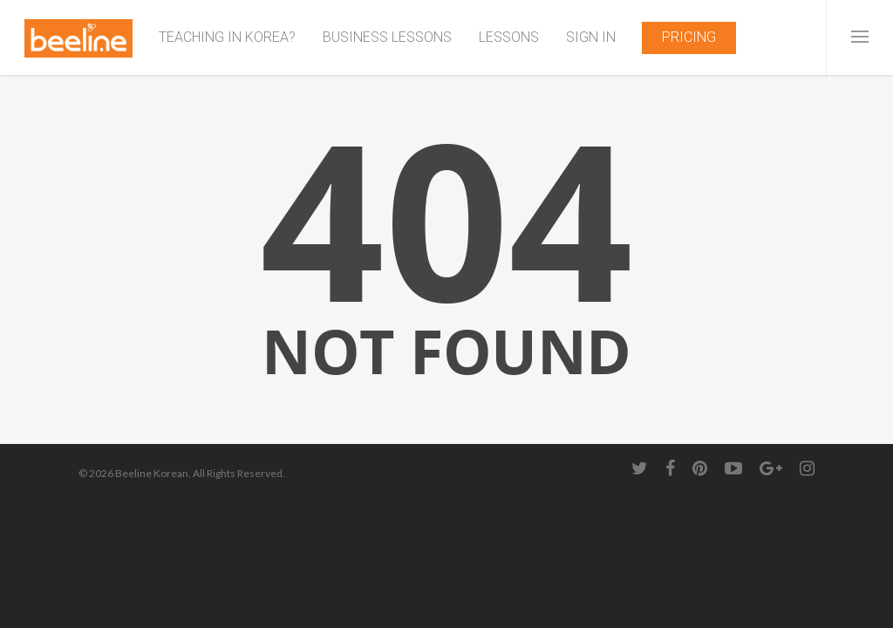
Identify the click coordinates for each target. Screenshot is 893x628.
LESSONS (509, 37)
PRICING (689, 37)
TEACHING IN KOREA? (227, 37)
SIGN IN (591, 37)
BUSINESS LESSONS (387, 37)
